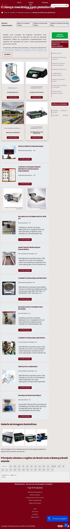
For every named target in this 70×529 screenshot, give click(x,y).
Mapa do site (35, 517)
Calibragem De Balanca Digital (57, 74)
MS (23, 470)
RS (35, 466)
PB (27, 470)
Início (19, 2)
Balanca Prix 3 (57, 53)
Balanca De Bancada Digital (40, 24)
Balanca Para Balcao (59, 69)
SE (48, 470)
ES (19, 466)
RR (44, 470)
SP (23, 466)
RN (35, 470)
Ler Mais (7, 54)
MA (15, 470)
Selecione (4, 466)
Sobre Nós (31, 3)
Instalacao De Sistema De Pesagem (59, 86)
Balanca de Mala (35, 495)
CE (48, 466)
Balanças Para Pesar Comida (35, 498)
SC (31, 466)
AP (10, 470)
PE (39, 466)
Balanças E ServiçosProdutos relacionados (60, 44)
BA (43, 466)
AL (6, 470)
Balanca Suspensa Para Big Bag (59, 24)
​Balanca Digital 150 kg (35, 500)
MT (19, 470)
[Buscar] (66, 5)
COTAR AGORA (13, 97)
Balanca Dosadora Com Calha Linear (58, 64)
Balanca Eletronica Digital (58, 80)
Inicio (35, 509)
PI (31, 470)
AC (2, 470)
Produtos (31, 9)
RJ (10, 466)
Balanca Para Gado (35, 503)
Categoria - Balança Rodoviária (60, 116)
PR (27, 466)
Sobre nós (35, 511)
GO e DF (53, 466)
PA (63, 466)
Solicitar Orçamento (60, 35)
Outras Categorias (59, 104)
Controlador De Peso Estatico (59, 58)
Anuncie (45, 2)
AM (59, 466)
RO (39, 470)
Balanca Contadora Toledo (23, 24)
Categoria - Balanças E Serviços (60, 111)
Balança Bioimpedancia (35, 492)
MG (15, 466)
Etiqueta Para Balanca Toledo (57, 92)
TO (52, 470)
